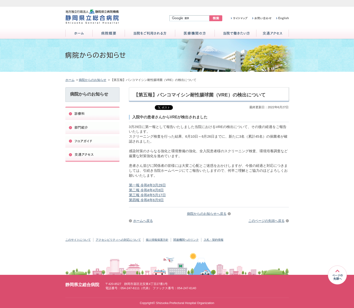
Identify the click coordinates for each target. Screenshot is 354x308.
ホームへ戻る (143, 221)
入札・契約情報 (213, 239)
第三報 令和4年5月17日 (147, 195)
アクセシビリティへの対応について (118, 239)
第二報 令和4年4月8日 (146, 190)
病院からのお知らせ (92, 80)
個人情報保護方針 (157, 239)
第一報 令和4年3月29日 (147, 185)
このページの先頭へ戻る (266, 221)
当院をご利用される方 (150, 33)
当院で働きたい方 (235, 33)
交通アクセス (272, 33)
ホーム (79, 33)
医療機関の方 (195, 33)
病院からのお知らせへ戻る (207, 214)
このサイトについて (78, 239)
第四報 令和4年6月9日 (146, 200)
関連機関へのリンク (186, 239)
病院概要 (109, 33)
